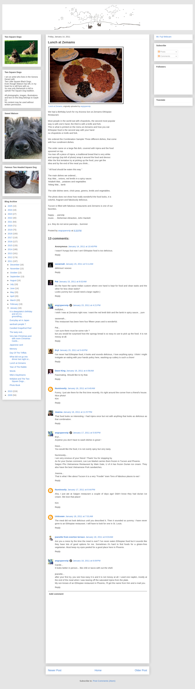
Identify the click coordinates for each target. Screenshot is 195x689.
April (12, 296)
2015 (10, 245)
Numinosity (61, 388)
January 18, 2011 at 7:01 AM (79, 516)
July (12, 284)
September (15, 276)
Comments (164, 56)
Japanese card (16, 345)
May (12, 292)
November (15, 268)
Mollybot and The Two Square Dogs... (19, 380)
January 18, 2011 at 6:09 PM (87, 560)
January (14, 308)
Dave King (60, 370)
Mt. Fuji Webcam (163, 37)
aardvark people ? (18, 324)
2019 (10, 230)
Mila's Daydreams (18, 375)
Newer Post (54, 670)
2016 (10, 241)
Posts (161, 52)
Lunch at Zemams (55, 106)
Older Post (141, 670)
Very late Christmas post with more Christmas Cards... (21, 338)
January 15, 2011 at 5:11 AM (79, 264)
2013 (10, 253)
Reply (57, 255)
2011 (10, 261)
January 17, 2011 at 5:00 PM (87, 432)
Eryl (57, 350)
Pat (56, 281)
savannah (60, 264)
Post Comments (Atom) (104, 681)
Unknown (60, 516)
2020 (10, 226)
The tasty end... (17, 332)
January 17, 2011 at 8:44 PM (81, 489)
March (13, 300)
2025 (10, 206)
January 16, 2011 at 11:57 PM (77, 412)
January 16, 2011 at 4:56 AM (80, 370)
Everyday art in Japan (19, 320)
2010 (10, 391)
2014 (10, 249)
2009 (10, 395)
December (15, 265)
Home (98, 670)
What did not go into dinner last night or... (20, 358)
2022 (10, 218)
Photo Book (15, 385)
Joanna (59, 412)
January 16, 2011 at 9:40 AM (81, 388)
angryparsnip (85, 106)
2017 (10, 237)
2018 (10, 233)
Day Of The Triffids (18, 353)
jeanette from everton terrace (70, 537)
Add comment (56, 594)
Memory (13, 349)
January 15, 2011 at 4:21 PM (87, 305)
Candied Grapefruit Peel (20, 328)
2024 (10, 210)
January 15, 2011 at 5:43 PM (73, 350)
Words (12, 371)
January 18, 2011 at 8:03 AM (99, 537)
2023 (10, 214)
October (14, 272)
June (12, 288)
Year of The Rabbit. (18, 367)
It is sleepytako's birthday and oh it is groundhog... (21, 314)
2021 (10, 222)
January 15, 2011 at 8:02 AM (73, 281)
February (14, 304)
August (13, 280)
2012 (10, 257)
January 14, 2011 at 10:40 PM (82, 246)
